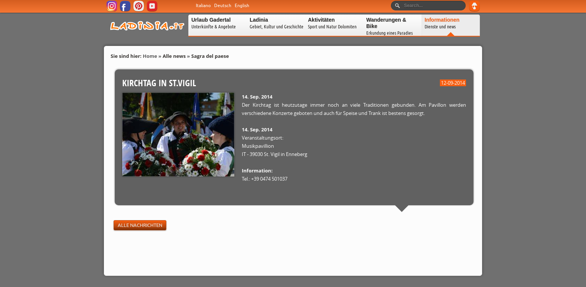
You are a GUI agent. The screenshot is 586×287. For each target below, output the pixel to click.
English (242, 6)
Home (150, 56)
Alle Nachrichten (140, 225)
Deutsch (222, 6)
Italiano (203, 6)
